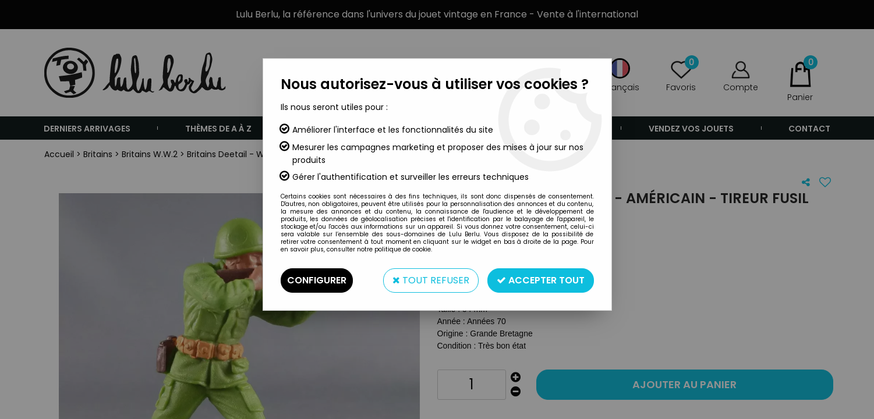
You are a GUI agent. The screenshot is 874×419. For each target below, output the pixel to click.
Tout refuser (430, 280)
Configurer (316, 280)
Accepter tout (541, 280)
